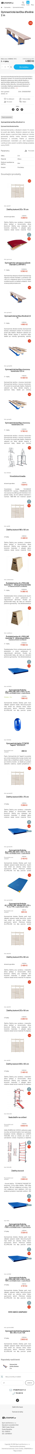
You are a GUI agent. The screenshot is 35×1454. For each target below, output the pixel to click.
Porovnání (9, 102)
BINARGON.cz (28, 1448)
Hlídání (24, 102)
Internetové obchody (8, 1448)
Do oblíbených (10, 99)
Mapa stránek (17, 1451)
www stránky (19, 1448)
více (17, 88)
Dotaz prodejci (26, 99)
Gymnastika (7, 7)
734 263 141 (19, 1393)
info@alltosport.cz (19, 1390)
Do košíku (23, 67)
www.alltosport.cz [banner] (7, 3)
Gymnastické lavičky (18, 7)
